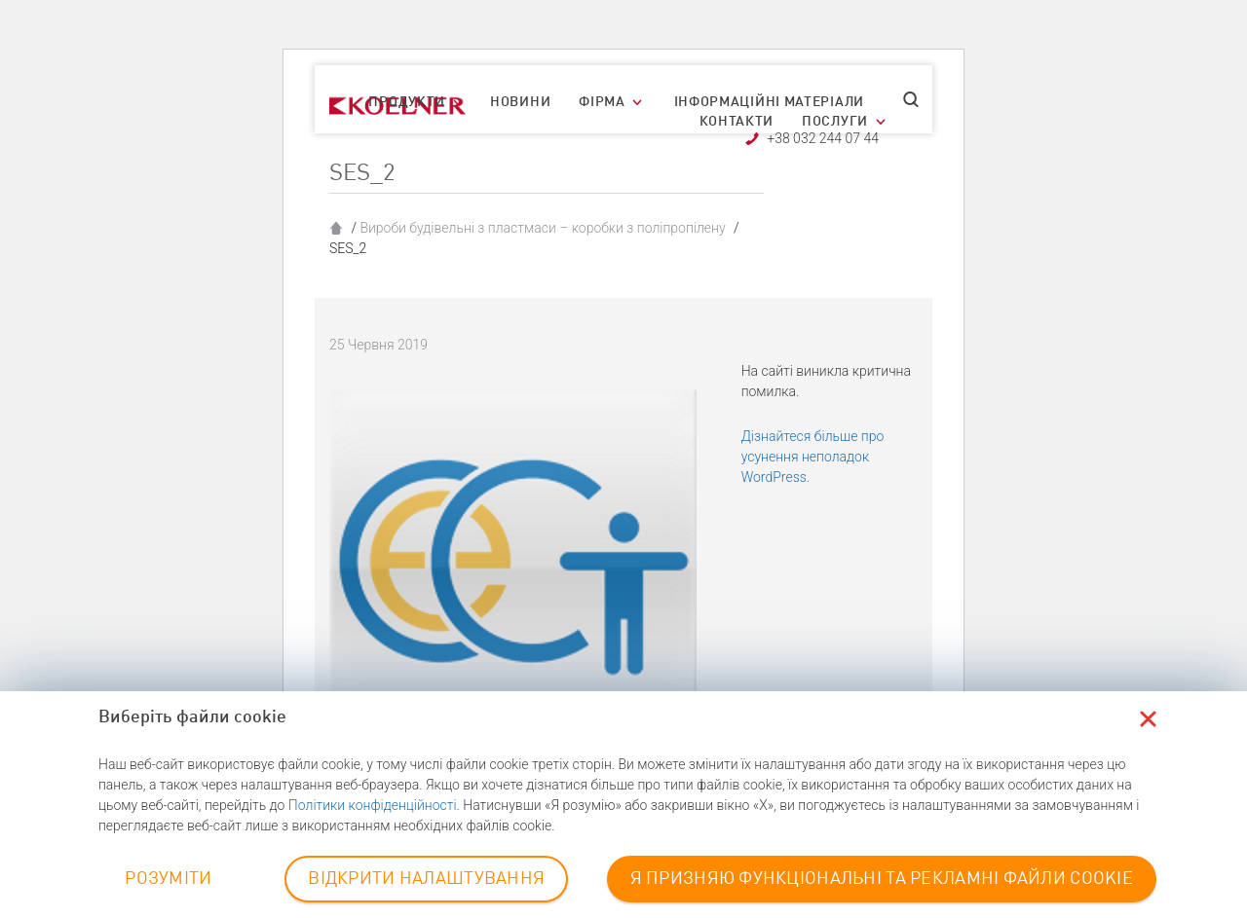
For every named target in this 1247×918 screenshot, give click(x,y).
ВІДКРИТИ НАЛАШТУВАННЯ (426, 879)
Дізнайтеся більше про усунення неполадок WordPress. (813, 456)
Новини (520, 102)
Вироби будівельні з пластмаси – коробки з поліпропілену (542, 228)
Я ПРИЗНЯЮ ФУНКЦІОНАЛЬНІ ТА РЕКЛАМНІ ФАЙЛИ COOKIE (881, 879)
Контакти (737, 122)
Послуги (835, 122)
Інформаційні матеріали (769, 102)
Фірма (602, 102)
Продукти (406, 102)
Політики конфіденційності (372, 805)
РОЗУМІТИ (168, 879)
